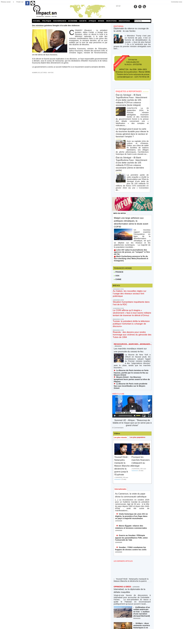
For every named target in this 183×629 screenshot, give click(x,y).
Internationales (121, 418)
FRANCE (118, 228)
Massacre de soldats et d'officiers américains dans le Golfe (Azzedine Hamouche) (141, 570)
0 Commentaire (117, 356)
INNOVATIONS (124, 21)
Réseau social (5, 2)
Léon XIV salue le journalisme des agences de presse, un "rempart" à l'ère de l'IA (132, 212)
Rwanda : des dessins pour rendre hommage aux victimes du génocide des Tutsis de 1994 (130, 279)
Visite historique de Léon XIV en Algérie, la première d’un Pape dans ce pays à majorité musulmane (132, 443)
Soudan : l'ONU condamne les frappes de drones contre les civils (132, 471)
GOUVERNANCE (59, 21)
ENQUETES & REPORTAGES (126, 85)
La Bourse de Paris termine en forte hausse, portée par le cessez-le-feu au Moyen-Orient (131, 312)
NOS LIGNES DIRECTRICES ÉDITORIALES (129, 599)
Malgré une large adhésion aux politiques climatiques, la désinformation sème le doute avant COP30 (131, 189)
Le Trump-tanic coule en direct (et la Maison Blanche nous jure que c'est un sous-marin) (141, 556)
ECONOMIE (72, 21)
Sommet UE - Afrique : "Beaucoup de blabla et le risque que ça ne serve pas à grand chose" (132, 353)
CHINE (117, 235)
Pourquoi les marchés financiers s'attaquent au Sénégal (139, 391)
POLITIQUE (46, 21)
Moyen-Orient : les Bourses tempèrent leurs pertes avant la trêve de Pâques (131, 316)
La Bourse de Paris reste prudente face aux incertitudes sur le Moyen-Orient (131, 319)
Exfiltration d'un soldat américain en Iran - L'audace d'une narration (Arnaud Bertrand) (141, 529)
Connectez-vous (176, 2)
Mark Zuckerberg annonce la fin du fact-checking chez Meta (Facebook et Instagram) (130, 215)
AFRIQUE (92, 21)
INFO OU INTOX (120, 179)
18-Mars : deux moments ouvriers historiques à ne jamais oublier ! (141, 542)
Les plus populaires (139, 365)
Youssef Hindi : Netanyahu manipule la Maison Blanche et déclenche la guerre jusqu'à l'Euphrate (123, 394)
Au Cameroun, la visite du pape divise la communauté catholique (130, 425)
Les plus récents (120, 365)
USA (116, 231)
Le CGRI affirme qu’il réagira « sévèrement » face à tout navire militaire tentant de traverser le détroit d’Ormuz (132, 264)
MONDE (101, 21)
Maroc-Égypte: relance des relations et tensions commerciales (131, 453)
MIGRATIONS (111, 21)
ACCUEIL (36, 21)
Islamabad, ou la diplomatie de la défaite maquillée (131, 513)
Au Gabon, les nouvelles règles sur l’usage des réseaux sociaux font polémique (131, 248)
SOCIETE (83, 21)
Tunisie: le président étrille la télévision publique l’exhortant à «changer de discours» (131, 272)
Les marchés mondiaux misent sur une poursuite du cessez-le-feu (131, 294)
